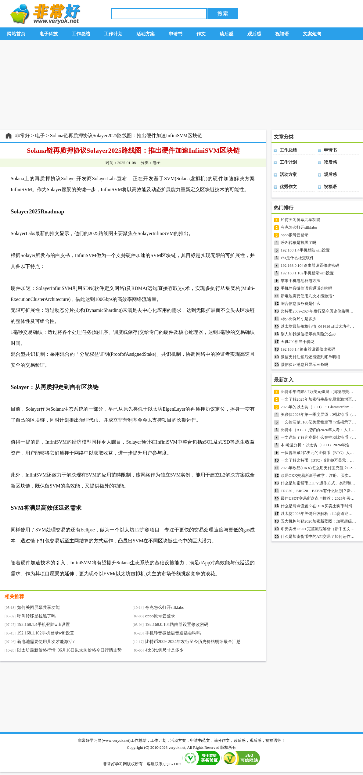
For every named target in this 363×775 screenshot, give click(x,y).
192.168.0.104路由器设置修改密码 (176, 624)
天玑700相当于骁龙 (297, 341)
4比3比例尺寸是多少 (164, 650)
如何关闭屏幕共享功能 (38, 607)
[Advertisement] (181, 85)
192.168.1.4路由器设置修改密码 (308, 349)
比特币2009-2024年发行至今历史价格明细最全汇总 (193, 641)
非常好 (22, 135)
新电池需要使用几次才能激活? (45, 641)
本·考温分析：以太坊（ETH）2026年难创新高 (321, 445)
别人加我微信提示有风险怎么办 (308, 334)
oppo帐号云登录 (160, 616)
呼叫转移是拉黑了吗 (36, 616)
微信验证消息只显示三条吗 (304, 364)
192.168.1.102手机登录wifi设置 (45, 633)
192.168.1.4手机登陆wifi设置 (43, 624)
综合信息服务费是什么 (300, 303)
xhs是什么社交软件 (297, 257)
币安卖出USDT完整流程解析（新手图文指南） (321, 529)
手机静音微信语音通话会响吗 (173, 633)
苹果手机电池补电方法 (300, 280)
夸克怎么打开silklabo (164, 607)
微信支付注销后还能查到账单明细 (310, 357)
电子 (40, 135)
